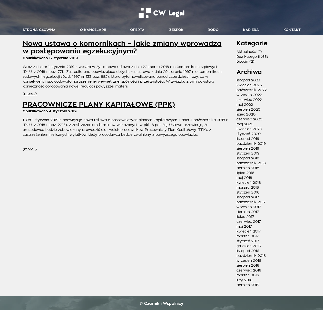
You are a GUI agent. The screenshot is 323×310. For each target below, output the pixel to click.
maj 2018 (244, 177)
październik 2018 (251, 163)
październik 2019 (251, 143)
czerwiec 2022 (249, 99)
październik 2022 (251, 90)
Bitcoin (242, 61)
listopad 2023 (248, 80)
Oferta (137, 30)
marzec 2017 (247, 236)
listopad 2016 (247, 251)
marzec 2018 (247, 187)
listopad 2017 (247, 197)
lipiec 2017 (245, 216)
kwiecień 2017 (248, 231)
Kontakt (292, 30)
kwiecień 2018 (248, 182)
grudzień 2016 (248, 246)
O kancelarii (93, 30)
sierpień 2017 (247, 212)
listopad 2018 (247, 158)
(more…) (30, 93)
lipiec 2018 (245, 173)
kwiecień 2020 (249, 129)
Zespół (176, 30)
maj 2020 (244, 124)
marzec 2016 (247, 275)
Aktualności (246, 51)
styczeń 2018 (247, 192)
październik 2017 (250, 202)
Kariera (251, 30)
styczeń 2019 (247, 153)
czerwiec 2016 (248, 270)
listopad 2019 (247, 138)
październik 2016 (251, 255)
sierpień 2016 (247, 265)
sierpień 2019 (247, 148)
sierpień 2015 (247, 285)
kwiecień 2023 (249, 85)
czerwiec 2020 (249, 119)
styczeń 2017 (247, 241)
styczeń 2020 (248, 134)
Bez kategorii (248, 56)
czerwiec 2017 (248, 221)
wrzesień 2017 (248, 207)
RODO (213, 30)
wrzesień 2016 (248, 260)
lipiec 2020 (245, 114)
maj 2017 (244, 226)
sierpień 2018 (247, 168)
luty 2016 (244, 280)
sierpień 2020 (248, 109)
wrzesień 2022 (249, 95)
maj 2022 (244, 104)
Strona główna (39, 30)
